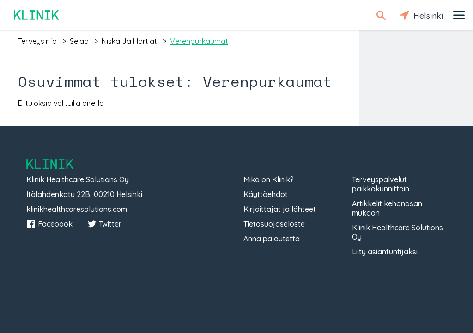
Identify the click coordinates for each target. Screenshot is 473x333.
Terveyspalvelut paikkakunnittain (380, 184)
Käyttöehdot (265, 194)
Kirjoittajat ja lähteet (279, 209)
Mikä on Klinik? (268, 179)
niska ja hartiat (129, 41)
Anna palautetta (271, 238)
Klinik (37, 15)
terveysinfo (37, 41)
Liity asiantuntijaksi (385, 251)
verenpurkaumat (199, 41)
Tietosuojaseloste (274, 223)
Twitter (104, 223)
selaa (79, 41)
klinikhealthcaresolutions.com (76, 209)
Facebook (49, 223)
